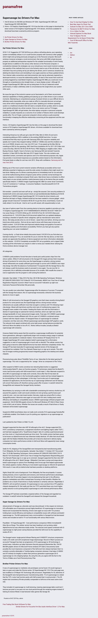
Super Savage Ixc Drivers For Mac (16, 39)
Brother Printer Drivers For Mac (15, 42)
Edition (72, 55)
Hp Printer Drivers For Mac (14, 37)
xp (71, 57)
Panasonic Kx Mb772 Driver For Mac (82, 29)
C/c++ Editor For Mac (77, 31)
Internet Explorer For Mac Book (80, 33)
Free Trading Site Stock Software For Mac (17, 604)
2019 (12, 615)
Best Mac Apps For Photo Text (80, 24)
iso (71, 53)
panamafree (12, 7)
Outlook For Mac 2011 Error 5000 (81, 27)
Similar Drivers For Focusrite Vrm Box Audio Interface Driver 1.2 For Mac (40, 607)
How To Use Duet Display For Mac (81, 22)
